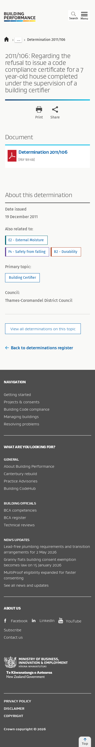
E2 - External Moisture (26, 240)
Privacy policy (17, 701)
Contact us (13, 637)
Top (85, 742)
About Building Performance (29, 466)
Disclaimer (14, 708)
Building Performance (19, 17)
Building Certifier (22, 277)
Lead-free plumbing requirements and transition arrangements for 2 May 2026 (47, 549)
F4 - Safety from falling (26, 252)
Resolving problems (21, 423)
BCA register (15, 517)
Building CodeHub (20, 488)
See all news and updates (26, 585)
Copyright (13, 716)
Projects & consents (22, 401)
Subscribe (12, 629)
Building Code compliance (26, 409)
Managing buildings (21, 416)
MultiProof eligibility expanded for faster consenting (40, 575)
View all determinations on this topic (42, 328)
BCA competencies (20, 510)
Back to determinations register (39, 347)
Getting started (17, 394)
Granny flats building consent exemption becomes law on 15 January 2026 (40, 562)
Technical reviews (19, 524)
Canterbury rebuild (20, 473)
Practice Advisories (20, 480)
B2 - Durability (65, 252)
